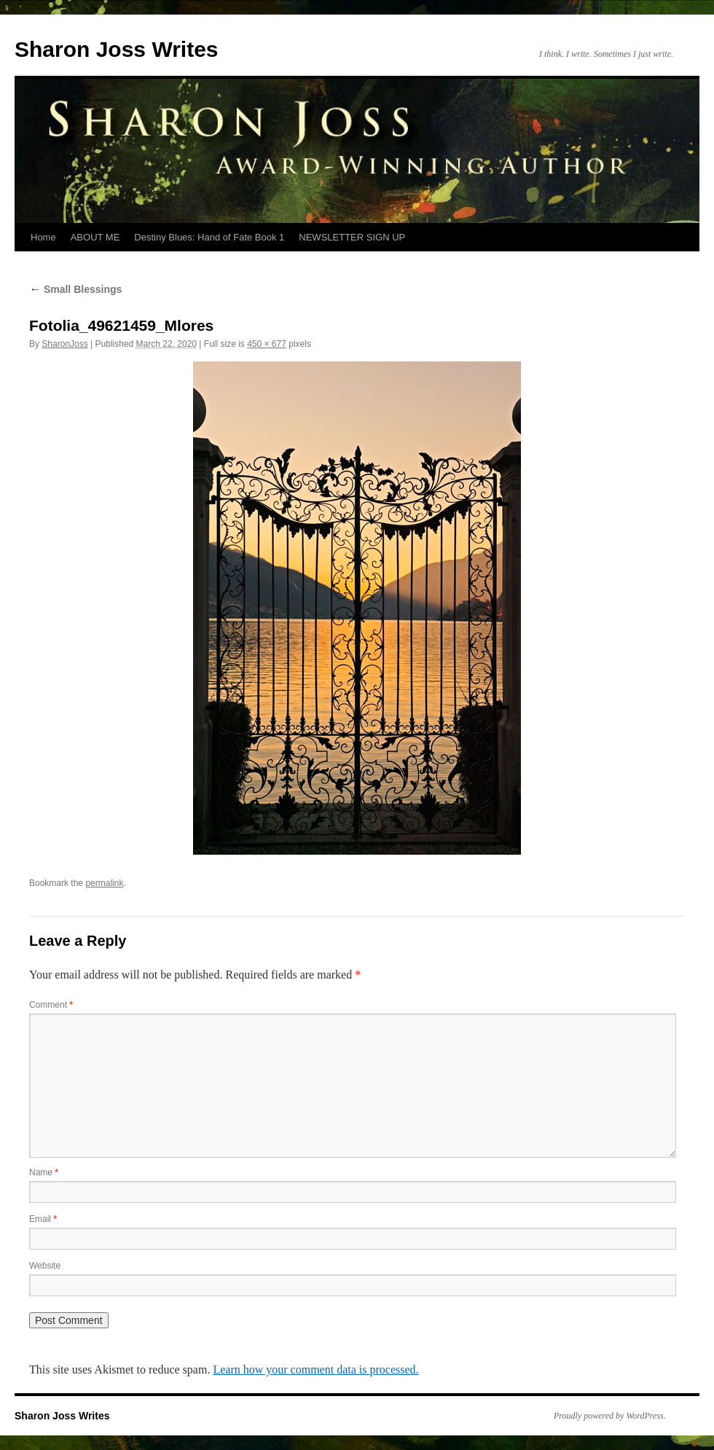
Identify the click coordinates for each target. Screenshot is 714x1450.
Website (44, 1266)
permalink (104, 883)
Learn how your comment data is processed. (315, 1369)
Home (43, 237)
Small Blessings (75, 289)
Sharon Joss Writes (117, 49)
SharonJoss (64, 344)
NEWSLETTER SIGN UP (352, 237)
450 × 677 (266, 344)
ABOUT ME (95, 237)
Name (43, 1172)
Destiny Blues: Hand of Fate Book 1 (209, 237)
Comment (51, 1005)
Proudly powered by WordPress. (610, 1416)
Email (43, 1219)
